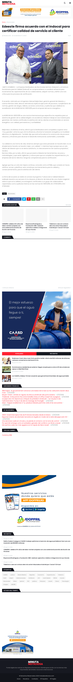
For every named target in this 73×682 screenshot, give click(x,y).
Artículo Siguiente (64, 288)
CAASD (5, 575)
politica (34, 581)
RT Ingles (53, 679)
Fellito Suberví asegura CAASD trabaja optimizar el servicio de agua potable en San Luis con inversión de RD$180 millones (37, 542)
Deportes (32, 575)
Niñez (15, 581)
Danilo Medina (22, 575)
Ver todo (68, 205)
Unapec (5, 584)
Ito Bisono (31, 578)
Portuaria (42, 581)
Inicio (4, 22)
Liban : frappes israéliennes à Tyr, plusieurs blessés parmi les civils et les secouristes (32, 403)
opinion (22, 581)
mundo (62, 578)
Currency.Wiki (7, 435)
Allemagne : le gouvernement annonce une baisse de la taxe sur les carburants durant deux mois (35, 392)
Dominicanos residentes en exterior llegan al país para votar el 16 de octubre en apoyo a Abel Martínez (41, 368)
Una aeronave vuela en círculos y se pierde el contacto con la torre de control (30, 421)
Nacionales (11, 22)
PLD (28, 581)
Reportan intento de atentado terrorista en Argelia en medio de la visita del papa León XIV (34, 417)
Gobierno (60, 575)
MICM (55, 578)
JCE (39, 578)
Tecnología (65, 581)
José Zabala (46, 578)
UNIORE (13, 584)
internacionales (21, 578)
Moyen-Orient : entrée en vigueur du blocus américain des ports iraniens (28, 395)
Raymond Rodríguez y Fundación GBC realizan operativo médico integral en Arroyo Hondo (36, 227)
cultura (12, 575)
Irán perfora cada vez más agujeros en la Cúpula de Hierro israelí (25, 425)
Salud (57, 581)
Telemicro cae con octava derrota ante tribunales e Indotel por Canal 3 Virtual (59, 226)
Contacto (35, 679)
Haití (4, 578)
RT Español (44, 679)
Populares (19, 354)
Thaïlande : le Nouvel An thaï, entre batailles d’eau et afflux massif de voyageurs (31, 397)
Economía (41, 575)
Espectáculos (51, 575)
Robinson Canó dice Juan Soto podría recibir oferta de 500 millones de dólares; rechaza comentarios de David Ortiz (41, 359)
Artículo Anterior (8, 288)
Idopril (11, 578)
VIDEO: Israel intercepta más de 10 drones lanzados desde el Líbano (26, 415)
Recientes (54, 354)
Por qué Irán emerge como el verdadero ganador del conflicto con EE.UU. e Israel (31, 423)
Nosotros (26, 679)
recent (50, 581)
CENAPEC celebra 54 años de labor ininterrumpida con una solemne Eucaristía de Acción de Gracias (12, 227)
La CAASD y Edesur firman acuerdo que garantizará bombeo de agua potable (40, 376)
